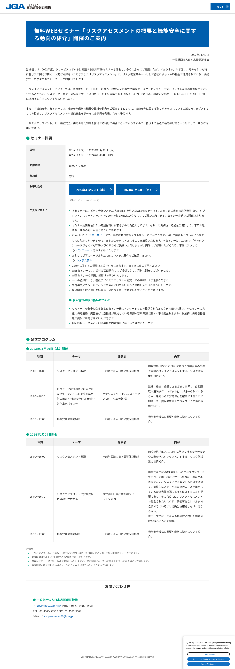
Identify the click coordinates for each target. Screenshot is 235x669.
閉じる (220, 6)
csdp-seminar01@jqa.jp (58, 616)
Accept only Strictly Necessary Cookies (208, 659)
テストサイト (97, 235)
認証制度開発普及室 (49, 606)
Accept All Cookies (208, 664)
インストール (84, 250)
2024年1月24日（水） (140, 190)
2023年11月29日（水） (92, 190)
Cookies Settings (208, 654)
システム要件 (84, 261)
